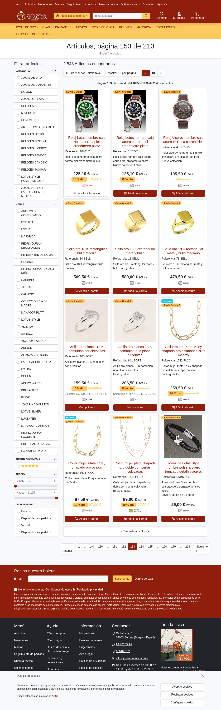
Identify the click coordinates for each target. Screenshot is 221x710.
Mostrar (122, 73)
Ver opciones (87, 407)
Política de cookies (90, 667)
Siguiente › (202, 548)
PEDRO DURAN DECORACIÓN (31, 245)
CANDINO (27, 280)
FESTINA (27, 261)
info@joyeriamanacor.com (28, 608)
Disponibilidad (25, 504)
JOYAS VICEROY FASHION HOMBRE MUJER (33, 192)
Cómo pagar (54, 640)
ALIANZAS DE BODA (34, 355)
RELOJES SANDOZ (33, 155)
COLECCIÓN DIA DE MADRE (34, 303)
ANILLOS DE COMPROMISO (31, 213)
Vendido (26, 525)
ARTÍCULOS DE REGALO (32, 34)
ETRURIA (27, 222)
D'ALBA (26, 369)
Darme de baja (144, 578)
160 (164, 546)
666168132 (123, 651)
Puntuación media (28, 459)
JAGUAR (26, 287)
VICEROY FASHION (33, 340)
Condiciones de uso (57, 589)
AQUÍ (55, 696)
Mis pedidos (86, 633)
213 (187, 546)
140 (91, 546)
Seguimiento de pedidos (82, 4)
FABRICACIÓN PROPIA (36, 362)
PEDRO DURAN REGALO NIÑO (37, 271)
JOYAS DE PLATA (103, 27)
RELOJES (125, 27)
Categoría (23, 70)
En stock (26, 511)
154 (141, 546)
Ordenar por (83, 73)
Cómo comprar (56, 633)
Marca (20, 204)
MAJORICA (144, 27)
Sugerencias (87, 647)
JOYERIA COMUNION (35, 404)
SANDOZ (27, 333)
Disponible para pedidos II (37, 532)
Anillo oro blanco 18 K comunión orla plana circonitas (135, 351)
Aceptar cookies (182, 686)
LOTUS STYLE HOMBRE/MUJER (32, 178)
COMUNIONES (165, 27)
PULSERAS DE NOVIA (35, 444)
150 (100, 546)
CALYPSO (27, 294)
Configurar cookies (182, 702)
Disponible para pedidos (36, 518)
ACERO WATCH (31, 383)
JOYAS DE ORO (26, 27)
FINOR (25, 397)
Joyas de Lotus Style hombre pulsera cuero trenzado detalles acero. (183, 467)
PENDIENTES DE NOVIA (37, 254)
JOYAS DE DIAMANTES (56, 27)
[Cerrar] (202, 676)
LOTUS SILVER (31, 411)
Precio (20, 474)
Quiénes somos (130, 4)
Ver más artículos (135, 531)
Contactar (148, 4)
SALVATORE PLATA (33, 451)
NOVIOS (81, 27)
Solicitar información (87, 193)
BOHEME (27, 376)
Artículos (30, 4)
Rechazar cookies (182, 694)
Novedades (45, 4)
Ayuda (161, 4)
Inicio (19, 4)
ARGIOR (26, 347)
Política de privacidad (89, 589)
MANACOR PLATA (33, 312)
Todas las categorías (70, 15)
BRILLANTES (29, 390)
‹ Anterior (67, 548)
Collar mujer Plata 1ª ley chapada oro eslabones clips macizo (183, 351)
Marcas (59, 4)
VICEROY (27, 326)
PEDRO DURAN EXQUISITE (31, 434)
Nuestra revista (108, 4)
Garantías (53, 669)
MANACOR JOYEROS (35, 425)
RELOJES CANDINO (34, 162)
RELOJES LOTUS (32, 134)
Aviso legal (86, 654)
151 (114, 546)
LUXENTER (28, 418)
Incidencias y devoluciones (55, 660)
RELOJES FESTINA (33, 141)
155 (150, 546)
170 (173, 546)
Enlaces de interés (90, 640)
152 (123, 546)
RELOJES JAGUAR (33, 169)
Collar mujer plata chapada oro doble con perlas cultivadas (135, 467)
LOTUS (25, 229)
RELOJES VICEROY (34, 148)
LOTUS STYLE (30, 319)
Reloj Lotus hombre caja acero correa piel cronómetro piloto (86, 142)
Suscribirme (122, 578)
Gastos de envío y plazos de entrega (58, 649)
